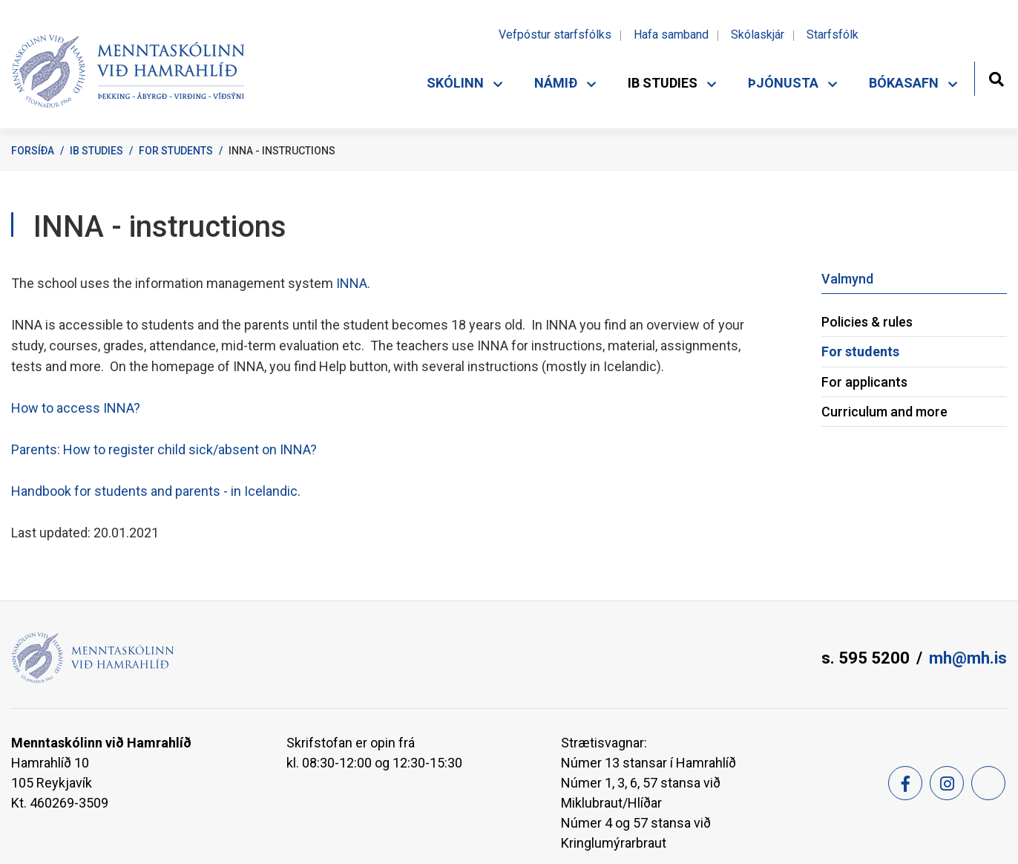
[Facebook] (905, 783)
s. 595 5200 (865, 658)
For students (176, 151)
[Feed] (988, 783)
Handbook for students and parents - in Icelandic (154, 491)
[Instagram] (947, 783)
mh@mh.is (968, 658)
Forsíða (32, 151)
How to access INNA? (75, 408)
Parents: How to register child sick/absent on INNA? (164, 449)
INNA (350, 283)
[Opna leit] (996, 77)
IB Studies (96, 151)
